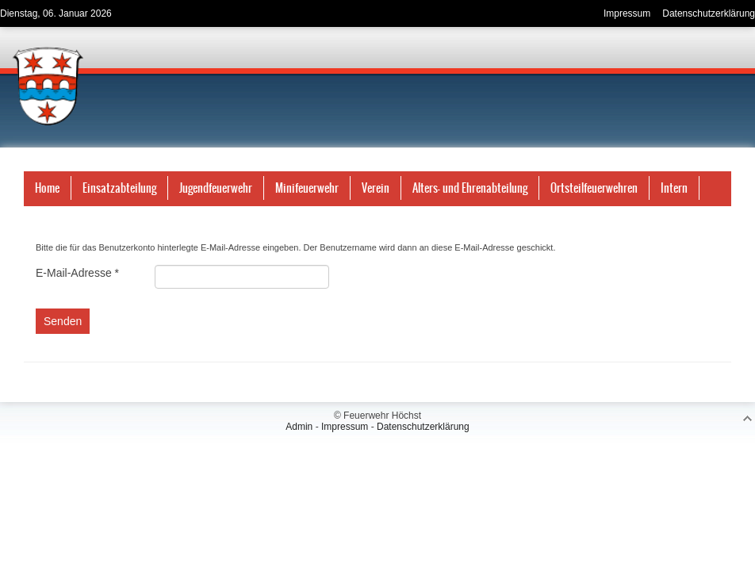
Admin (299, 426)
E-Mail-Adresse (77, 272)
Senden (63, 321)
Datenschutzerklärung (423, 426)
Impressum (344, 426)
